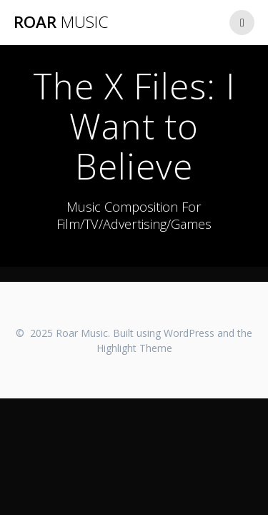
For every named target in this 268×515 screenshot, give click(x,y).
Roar (61, 22)
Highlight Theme (134, 348)
